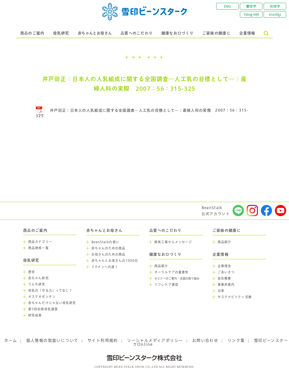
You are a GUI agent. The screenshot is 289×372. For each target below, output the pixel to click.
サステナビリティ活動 (235, 297)
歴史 (31, 272)
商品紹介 (161, 266)
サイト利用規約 (102, 340)
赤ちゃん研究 (38, 278)
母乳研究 (61, 33)
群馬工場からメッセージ (173, 242)
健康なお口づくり (177, 33)
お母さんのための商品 (108, 254)
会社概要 (224, 278)
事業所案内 (226, 285)
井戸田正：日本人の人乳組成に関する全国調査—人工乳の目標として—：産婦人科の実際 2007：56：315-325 (142, 113)
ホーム (10, 340)
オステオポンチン (42, 297)
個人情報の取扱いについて (52, 340)
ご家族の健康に (216, 33)
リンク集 (236, 340)
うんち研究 (36, 284)
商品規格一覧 (38, 248)
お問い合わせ (205, 340)
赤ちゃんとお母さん (95, 33)
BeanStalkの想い (105, 242)
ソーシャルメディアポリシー (155, 340)
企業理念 (224, 266)
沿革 (221, 291)
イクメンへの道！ (104, 267)
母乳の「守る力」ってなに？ (50, 291)
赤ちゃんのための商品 (108, 248)
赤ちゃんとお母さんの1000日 (114, 261)
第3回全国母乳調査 (43, 309)
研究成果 (35, 315)
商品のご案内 (32, 33)
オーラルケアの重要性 (171, 272)
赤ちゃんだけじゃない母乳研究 (52, 303)
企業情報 (247, 33)
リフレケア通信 (166, 285)
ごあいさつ (226, 272)
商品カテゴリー (40, 242)
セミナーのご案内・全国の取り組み (177, 278)
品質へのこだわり (137, 33)
